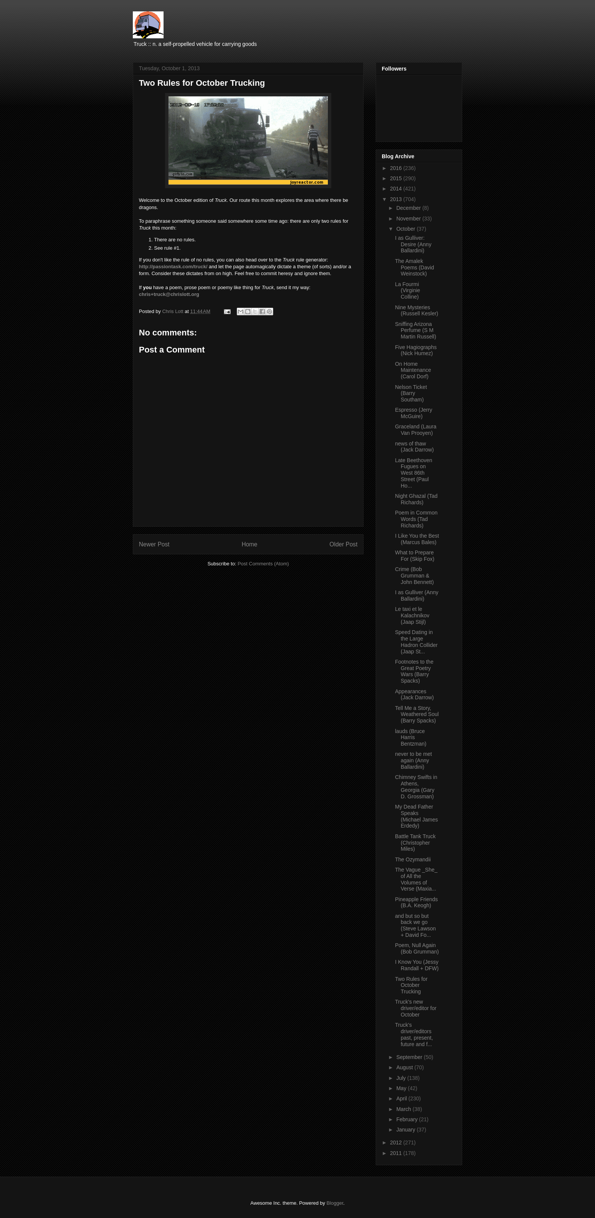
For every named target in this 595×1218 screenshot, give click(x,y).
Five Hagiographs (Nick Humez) (416, 350)
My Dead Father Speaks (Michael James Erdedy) (416, 816)
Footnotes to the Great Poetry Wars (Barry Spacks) (414, 671)
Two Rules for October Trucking (411, 985)
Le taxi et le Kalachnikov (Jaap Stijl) (412, 615)
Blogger (334, 1203)
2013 (396, 199)
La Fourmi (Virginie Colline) (407, 290)
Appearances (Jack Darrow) (414, 694)
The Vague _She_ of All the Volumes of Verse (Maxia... (416, 879)
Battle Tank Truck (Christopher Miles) (415, 842)
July (401, 1078)
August (405, 1067)
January (406, 1130)
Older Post (343, 544)
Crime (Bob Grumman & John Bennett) (414, 575)
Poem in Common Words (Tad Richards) (416, 519)
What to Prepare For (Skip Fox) (414, 555)
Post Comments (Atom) (263, 564)
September (409, 1057)
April (402, 1098)
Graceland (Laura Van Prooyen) (415, 429)
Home (250, 544)
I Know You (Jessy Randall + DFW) (417, 965)
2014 (396, 189)
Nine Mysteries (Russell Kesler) (416, 310)
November (409, 219)
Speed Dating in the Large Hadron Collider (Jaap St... (416, 641)
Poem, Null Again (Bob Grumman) (417, 948)
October (406, 229)
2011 (396, 1153)
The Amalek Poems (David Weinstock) (414, 267)
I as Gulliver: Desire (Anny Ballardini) (413, 244)
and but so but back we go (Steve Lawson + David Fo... (415, 925)
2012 (396, 1142)
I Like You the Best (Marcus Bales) (417, 539)
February (407, 1119)
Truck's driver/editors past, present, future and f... (414, 1034)
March (404, 1109)
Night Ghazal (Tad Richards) (416, 499)
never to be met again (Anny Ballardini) (413, 760)
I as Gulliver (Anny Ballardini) (416, 595)
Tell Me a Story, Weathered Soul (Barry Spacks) (417, 714)
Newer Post (154, 544)
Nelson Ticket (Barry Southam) (411, 393)
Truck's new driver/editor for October (415, 1008)
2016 (396, 168)
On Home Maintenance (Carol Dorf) (413, 370)
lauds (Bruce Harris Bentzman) (411, 737)
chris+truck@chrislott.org (169, 294)
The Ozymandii (413, 859)
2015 (396, 178)
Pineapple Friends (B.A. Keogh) (416, 902)
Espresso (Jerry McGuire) (413, 413)
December (409, 208)
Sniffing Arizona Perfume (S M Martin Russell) (415, 330)
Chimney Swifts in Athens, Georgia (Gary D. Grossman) (416, 786)
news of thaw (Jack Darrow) (414, 447)
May (402, 1088)
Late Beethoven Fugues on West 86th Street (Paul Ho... (413, 473)
